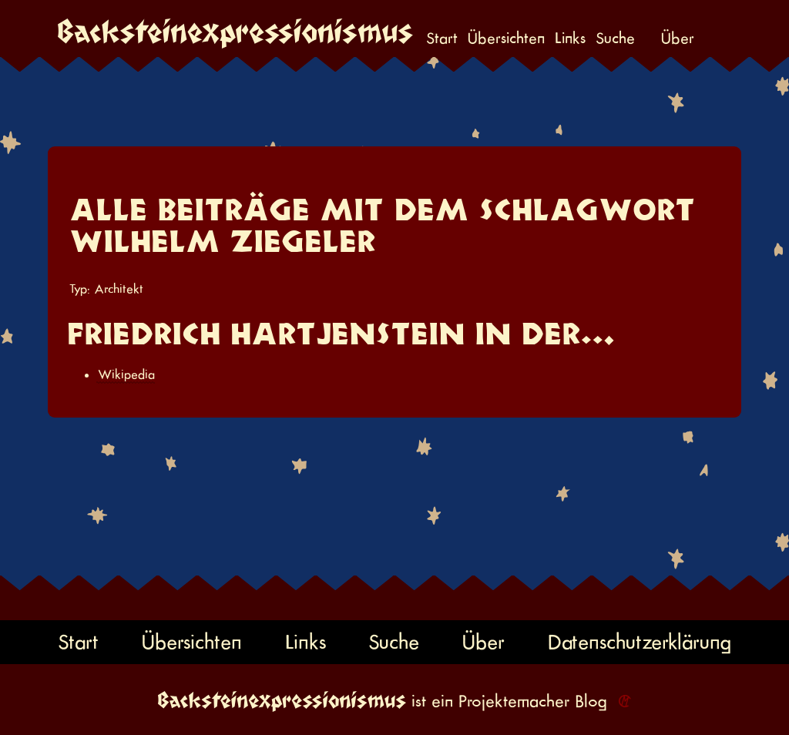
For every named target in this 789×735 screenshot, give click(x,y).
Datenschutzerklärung (639, 642)
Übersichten (506, 39)
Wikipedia (126, 374)
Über (677, 39)
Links (570, 39)
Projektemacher (513, 701)
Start (442, 39)
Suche (615, 39)
